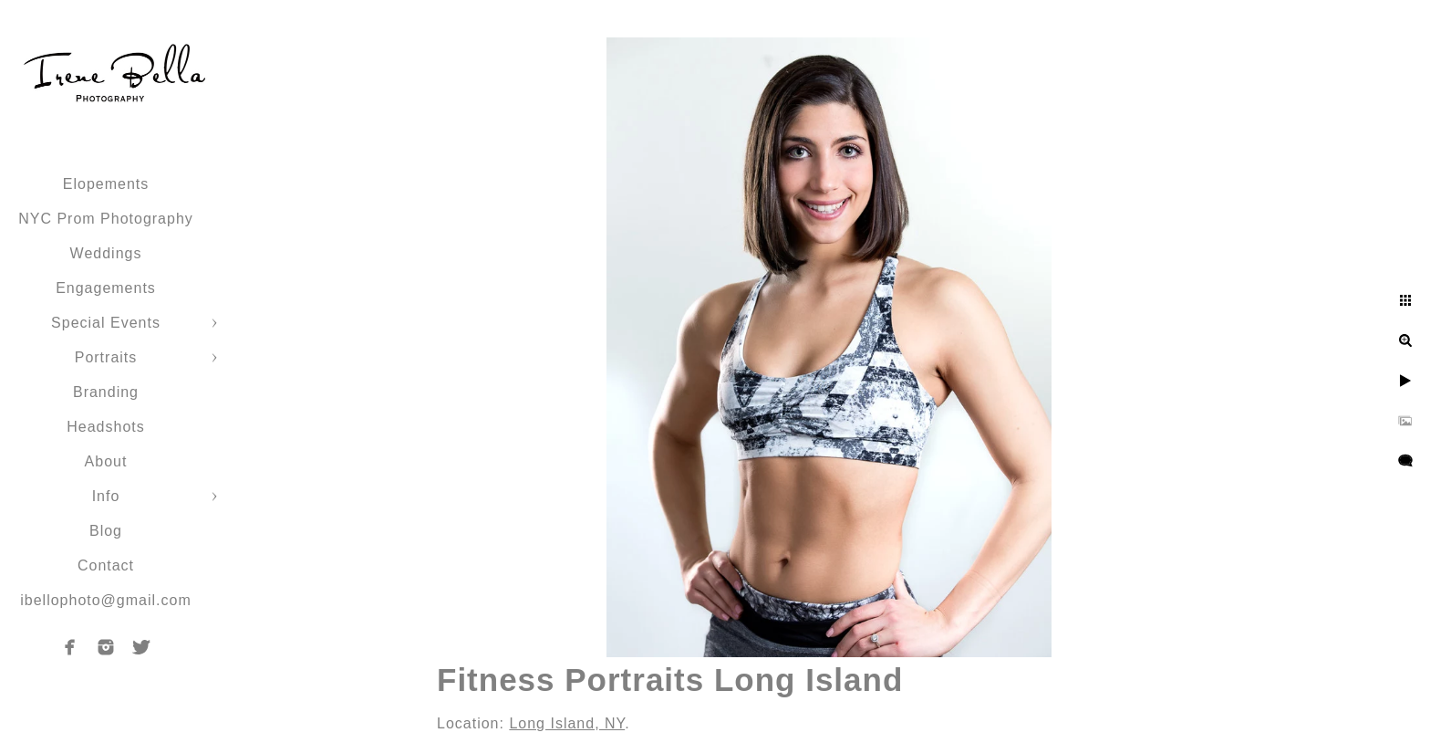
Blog (105, 531)
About (106, 461)
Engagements (106, 288)
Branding (106, 392)
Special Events (106, 322)
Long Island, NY (567, 723)
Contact (106, 565)
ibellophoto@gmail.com (106, 600)
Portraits (106, 357)
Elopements (106, 184)
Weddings (106, 253)
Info (106, 496)
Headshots (106, 426)
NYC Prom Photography (105, 218)
